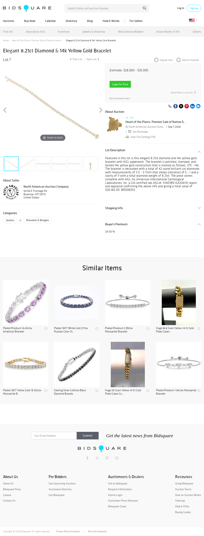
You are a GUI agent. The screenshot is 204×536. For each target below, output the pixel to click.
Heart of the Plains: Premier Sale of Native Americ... (37, 40)
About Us (8, 483)
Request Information (120, 489)
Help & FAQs (182, 506)
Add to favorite (190, 60)
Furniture (64, 31)
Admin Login (115, 495)
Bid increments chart (120, 98)
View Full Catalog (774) (140, 137)
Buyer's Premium (116, 224)
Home (6, 40)
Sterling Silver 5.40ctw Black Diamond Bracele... (70, 392)
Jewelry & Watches (93, 31)
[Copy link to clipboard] (169, 106)
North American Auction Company (46, 186)
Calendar (50, 21)
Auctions (8, 21)
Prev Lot (75, 59)
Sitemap (180, 500)
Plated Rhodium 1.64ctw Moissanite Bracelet (176, 392)
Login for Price (120, 84)
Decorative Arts (35, 31)
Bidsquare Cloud (117, 506)
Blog (90, 21)
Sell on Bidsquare (117, 483)
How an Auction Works (188, 495)
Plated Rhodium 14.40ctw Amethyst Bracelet (17, 330)
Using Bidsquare (184, 483)
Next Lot (93, 59)
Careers (7, 495)
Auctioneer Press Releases (123, 500)
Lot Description (115, 150)
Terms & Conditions (97, 531)
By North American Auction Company (145, 126)
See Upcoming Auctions (62, 483)
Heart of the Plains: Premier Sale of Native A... (156, 122)
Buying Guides (183, 512)
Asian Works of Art (168, 31)
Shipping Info (114, 208)
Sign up (194, 8)
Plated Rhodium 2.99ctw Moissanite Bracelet (119, 330)
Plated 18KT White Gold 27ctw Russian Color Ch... (71, 330)
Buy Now (29, 21)
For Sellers (136, 21)
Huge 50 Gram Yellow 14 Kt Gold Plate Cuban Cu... (123, 392)
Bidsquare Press (12, 489)
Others (197, 31)
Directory (71, 21)
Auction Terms (183, 489)
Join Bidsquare (57, 495)
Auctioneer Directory (60, 489)
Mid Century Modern (130, 31)
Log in (180, 8)
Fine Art (8, 31)
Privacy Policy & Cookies (68, 531)
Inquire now (166, 60)
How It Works (111, 21)
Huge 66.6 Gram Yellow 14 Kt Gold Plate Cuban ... (175, 330)
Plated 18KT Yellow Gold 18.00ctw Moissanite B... (22, 392)
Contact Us (9, 500)
